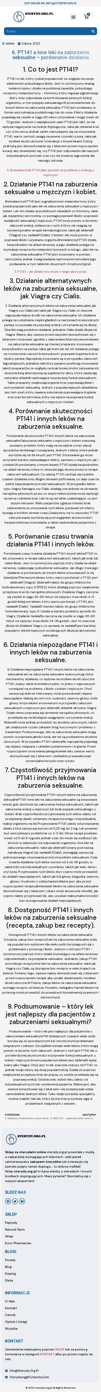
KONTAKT (47, 1354)
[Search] (93, 31)
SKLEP (59, 1349)
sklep (11, 1214)
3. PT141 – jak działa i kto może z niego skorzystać (50, 271)
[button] (73, 17)
